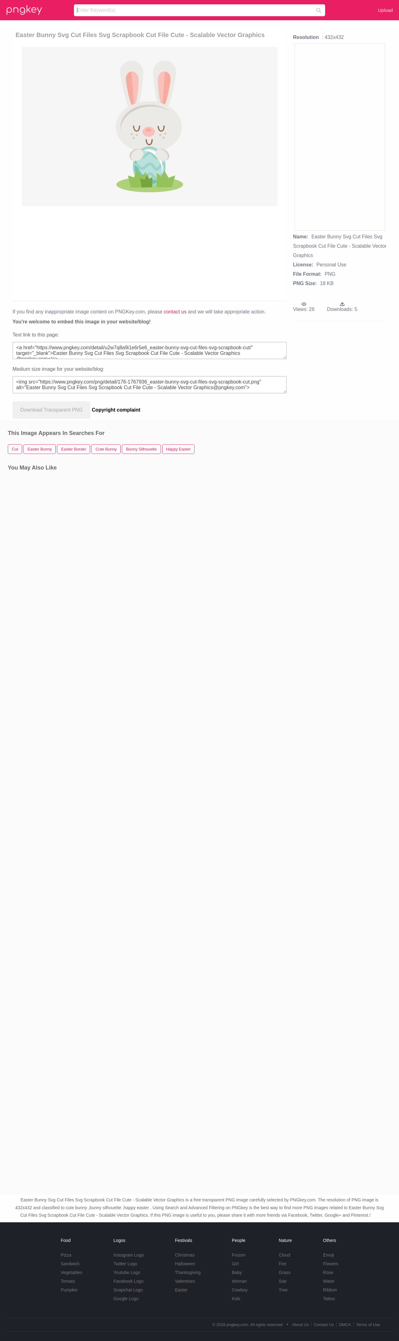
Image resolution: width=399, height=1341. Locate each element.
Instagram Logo (128, 1255)
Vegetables (71, 1272)
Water (328, 1281)
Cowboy (240, 1289)
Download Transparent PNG (51, 410)
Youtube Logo (126, 1272)
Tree (283, 1289)
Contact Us (324, 1324)
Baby (237, 1272)
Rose (328, 1272)
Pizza (66, 1255)
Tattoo (329, 1298)
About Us (300, 1324)
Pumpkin (69, 1289)
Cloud (284, 1255)
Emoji (328, 1255)
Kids (236, 1298)
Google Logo (125, 1298)
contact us (175, 311)
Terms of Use (368, 1324)
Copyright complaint (116, 410)
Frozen (239, 1255)
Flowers (330, 1263)
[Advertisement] (150, 253)
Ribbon (330, 1289)
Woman (239, 1281)
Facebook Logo (128, 1281)
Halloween (185, 1263)
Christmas (185, 1255)
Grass (284, 1272)
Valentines (185, 1281)
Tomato (68, 1281)
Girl (235, 1263)
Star (283, 1281)
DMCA (345, 1324)
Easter (181, 1289)
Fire (282, 1263)
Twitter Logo (125, 1263)
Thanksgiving (188, 1272)
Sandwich (70, 1263)
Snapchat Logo (128, 1289)
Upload (385, 10)
